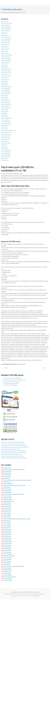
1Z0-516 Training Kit (6, 39)
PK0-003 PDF (4, 97)
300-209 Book (4, 81)
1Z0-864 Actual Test (5, 106)
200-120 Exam (4, 141)
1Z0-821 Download (5, 62)
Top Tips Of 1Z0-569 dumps (10, 385)
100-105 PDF (4, 65)
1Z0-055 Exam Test (5, 76)
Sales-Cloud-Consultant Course (8, 130)
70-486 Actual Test (5, 137)
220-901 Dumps (5, 116)
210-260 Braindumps (6, 123)
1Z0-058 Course (5, 99)
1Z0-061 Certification (6, 121)
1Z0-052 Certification (6, 58)
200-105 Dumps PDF (6, 136)
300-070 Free (4, 95)
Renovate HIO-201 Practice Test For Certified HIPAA (13, 450)
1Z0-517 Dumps (5, 85)
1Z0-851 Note (4, 51)
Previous (6, 367)
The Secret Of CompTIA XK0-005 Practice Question (13, 443)
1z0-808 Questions (5, 56)
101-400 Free (4, 127)
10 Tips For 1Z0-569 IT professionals (12, 378)
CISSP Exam (4, 77)
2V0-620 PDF (4, 128)
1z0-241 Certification (6, 153)
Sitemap (39, 593)
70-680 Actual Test (5, 42)
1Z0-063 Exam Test (5, 139)
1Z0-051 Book (4, 49)
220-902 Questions (5, 88)
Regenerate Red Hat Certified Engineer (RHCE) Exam (13, 457)
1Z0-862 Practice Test (6, 132)
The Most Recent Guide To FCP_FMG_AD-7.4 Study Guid (14, 447)
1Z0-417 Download (5, 157)
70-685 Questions (5, 120)
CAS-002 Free (4, 32)
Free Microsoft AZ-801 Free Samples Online (11, 454)
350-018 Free (4, 158)
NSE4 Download (5, 125)
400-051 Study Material (6, 55)
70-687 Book (4, 144)
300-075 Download (5, 30)
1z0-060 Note (4, 114)
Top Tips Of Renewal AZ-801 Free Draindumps (12, 456)
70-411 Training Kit (5, 102)
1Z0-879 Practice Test (6, 37)
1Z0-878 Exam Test (5, 44)
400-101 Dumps (5, 21)
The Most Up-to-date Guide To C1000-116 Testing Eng (14, 452)
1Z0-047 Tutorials (5, 48)
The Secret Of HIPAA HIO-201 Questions (10, 449)
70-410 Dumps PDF (5, 41)
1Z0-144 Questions (5, 151)
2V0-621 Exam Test (5, 107)
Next (44, 367)
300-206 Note (4, 83)
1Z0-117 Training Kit (6, 134)
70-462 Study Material (6, 150)
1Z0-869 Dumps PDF (6, 72)
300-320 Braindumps (6, 28)
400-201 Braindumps (6, 92)
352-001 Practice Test (6, 69)
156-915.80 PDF (5, 160)
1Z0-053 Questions (5, 25)
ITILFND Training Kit (6, 70)
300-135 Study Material (6, 118)
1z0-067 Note (4, 146)
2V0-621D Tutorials (5, 143)
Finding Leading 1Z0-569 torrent (11, 383)
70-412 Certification (5, 90)
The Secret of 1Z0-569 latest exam (12, 381)
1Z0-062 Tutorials (5, 79)
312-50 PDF (4, 34)
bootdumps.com (37, 595)
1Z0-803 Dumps (5, 53)
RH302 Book (4, 113)
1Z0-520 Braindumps (6, 60)
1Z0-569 (4, 173)
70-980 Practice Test (6, 100)
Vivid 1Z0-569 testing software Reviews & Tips (15, 379)
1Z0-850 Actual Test (5, 74)
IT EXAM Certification (12, 9)
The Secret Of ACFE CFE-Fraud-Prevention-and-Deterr (14, 445)
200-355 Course (5, 35)
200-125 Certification (6, 26)
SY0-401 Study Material (6, 23)
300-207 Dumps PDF (6, 104)
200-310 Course (5, 67)
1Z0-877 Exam (4, 46)
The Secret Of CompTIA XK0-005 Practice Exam (12, 442)
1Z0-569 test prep (21, 364)
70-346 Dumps (4, 148)
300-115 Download (5, 93)
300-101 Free (4, 63)
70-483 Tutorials (5, 111)
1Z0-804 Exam (4, 109)
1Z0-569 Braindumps (6, 155)
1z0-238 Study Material (6, 86)
